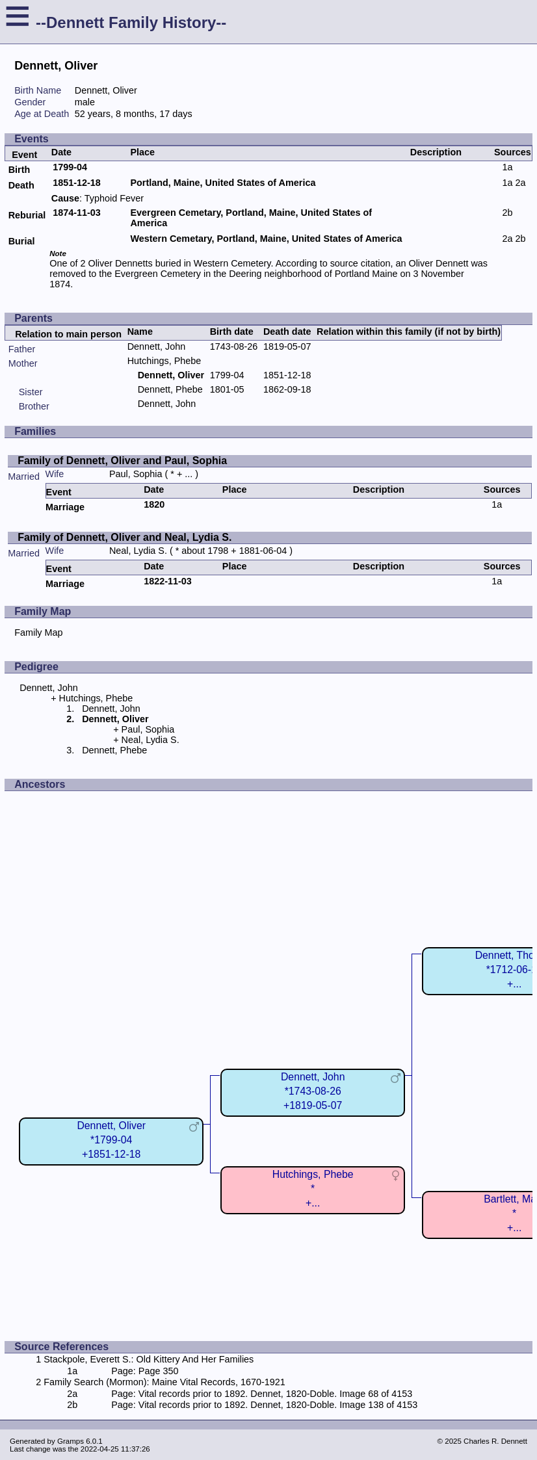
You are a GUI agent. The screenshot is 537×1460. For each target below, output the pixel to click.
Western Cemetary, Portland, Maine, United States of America (266, 238)
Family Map (38, 632)
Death (21, 185)
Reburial (27, 215)
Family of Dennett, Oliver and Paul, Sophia (122, 460)
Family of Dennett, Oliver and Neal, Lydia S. (124, 537)
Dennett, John (156, 346)
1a (507, 167)
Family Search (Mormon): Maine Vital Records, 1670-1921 (164, 1382)
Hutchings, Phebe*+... (313, 1188)
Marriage (65, 507)
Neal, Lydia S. (138, 550)
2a (520, 182)
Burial (21, 241)
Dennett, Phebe (170, 389)
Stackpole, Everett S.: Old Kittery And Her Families (149, 1359)
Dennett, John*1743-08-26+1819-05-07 (313, 1091)
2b (507, 212)
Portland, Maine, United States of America (222, 182)
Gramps (70, 1441)
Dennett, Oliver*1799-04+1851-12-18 (111, 1140)
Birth (19, 169)
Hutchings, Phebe (164, 361)
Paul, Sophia (136, 474)
